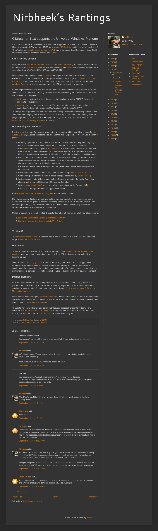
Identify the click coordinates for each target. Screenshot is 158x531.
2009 (113, 132)
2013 (113, 117)
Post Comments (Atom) (32, 501)
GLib (19, 99)
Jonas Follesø (25, 477)
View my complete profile (132, 44)
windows (44, 322)
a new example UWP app (34, 185)
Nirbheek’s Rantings (61, 17)
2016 (113, 107)
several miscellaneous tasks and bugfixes (34, 193)
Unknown (23, 426)
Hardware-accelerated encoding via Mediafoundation (41, 218)
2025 (113, 59)
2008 (113, 135)
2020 (113, 69)
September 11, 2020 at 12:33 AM (32, 441)
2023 (113, 66)
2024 (113, 62)
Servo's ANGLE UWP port (80, 172)
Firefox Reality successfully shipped (28, 120)
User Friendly (137, 65)
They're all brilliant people (36, 302)
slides (69, 64)
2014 (113, 114)
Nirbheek (23, 351)
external (36, 148)
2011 (113, 124)
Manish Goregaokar (21, 291)
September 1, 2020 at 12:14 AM (32, 343)
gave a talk (61, 64)
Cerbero (20, 105)
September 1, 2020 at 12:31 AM (32, 365)
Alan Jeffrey (85, 288)
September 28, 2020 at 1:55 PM (32, 486)
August (116, 78)
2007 (113, 139)
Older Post (93, 497)
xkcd (133, 59)
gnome (21, 322)
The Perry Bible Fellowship (138, 77)
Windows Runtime (20, 84)
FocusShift (136, 73)
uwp (38, 322)
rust (34, 322)
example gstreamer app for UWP (40, 50)
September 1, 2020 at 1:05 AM (31, 385)
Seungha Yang (84, 176)
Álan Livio (23, 411)
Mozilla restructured (48, 297)
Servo (69, 67)
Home (55, 497)
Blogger (90, 517)
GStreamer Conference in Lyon (40, 64)
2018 (113, 103)
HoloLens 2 (32, 67)
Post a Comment (22, 492)
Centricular (47, 75)
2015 (113, 110)
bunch (27, 148)
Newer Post (17, 497)
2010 (113, 128)
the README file (32, 239)
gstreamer (28, 322)
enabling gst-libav (34, 262)
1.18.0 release (65, 47)
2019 (113, 100)
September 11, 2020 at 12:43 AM (32, 469)
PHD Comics (137, 82)
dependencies (54, 148)
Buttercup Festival (135, 69)
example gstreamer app (26, 237)
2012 (113, 121)
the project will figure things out (38, 310)
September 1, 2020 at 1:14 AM (31, 403)
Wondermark (137, 85)
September (117, 72)
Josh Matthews (72, 288)
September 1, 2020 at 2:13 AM (31, 418)
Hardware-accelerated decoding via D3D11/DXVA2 (41, 221)
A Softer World (137, 62)
